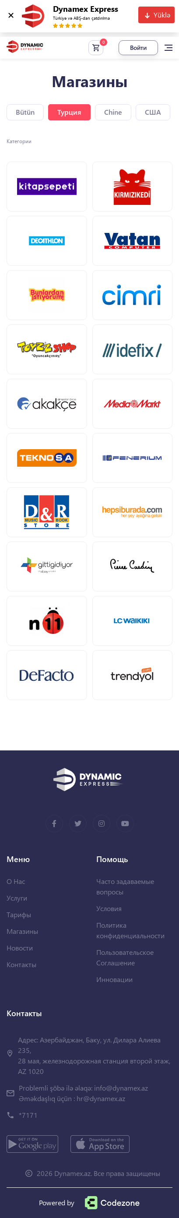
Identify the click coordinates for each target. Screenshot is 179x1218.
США (153, 111)
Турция (69, 111)
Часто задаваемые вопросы (125, 886)
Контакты (21, 964)
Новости (20, 947)
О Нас (16, 881)
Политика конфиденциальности (130, 930)
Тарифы (19, 914)
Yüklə (162, 14)
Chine (113, 111)
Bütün (25, 111)
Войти (138, 47)
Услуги (17, 897)
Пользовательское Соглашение (125, 957)
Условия (109, 908)
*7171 (28, 1114)
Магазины (22, 931)
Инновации (114, 979)
